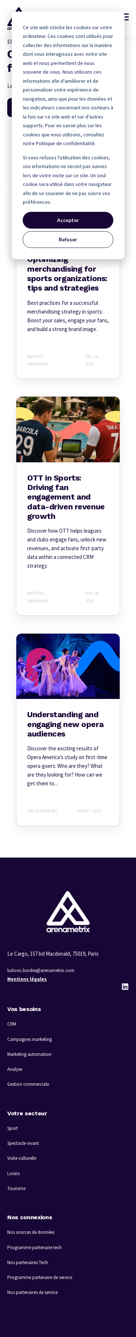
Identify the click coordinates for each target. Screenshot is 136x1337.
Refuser (68, 239)
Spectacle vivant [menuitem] (23, 1143)
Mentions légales (27, 979)
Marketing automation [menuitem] (29, 1054)
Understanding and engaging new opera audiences (65, 724)
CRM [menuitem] (11, 1024)
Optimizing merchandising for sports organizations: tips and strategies (67, 273)
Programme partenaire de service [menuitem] (39, 1277)
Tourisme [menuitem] (16, 1188)
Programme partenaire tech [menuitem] (34, 1247)
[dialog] (68, 135)
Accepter (68, 220)
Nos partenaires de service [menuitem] (32, 1292)
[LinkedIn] (125, 986)
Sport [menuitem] (12, 1128)
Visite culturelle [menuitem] (21, 1158)
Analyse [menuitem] (14, 1069)
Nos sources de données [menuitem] (30, 1232)
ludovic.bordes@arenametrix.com (40, 970)
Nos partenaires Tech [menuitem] (27, 1262)
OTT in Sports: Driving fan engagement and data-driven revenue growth (66, 497)
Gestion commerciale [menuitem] (28, 1084)
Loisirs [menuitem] (13, 1173)
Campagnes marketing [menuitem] (29, 1039)
